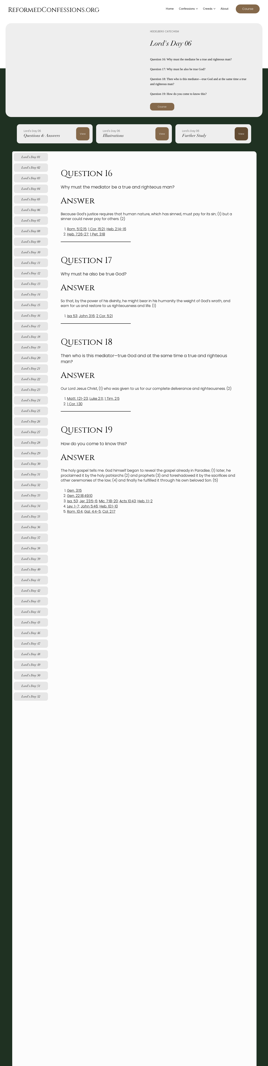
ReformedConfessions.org (53, 10)
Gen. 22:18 (75, 495)
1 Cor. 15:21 (96, 229)
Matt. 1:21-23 (77, 398)
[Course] (248, 8)
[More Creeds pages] (214, 9)
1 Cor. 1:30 (74, 404)
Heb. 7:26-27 (77, 234)
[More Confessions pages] (197, 9)
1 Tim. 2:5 (112, 398)
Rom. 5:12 (75, 229)
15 (84, 229)
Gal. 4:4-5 (92, 511)
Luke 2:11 (96, 398)
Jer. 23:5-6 (88, 501)
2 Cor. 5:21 (104, 315)
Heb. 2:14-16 (116, 229)
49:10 (88, 495)
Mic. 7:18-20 (108, 501)
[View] (82, 133)
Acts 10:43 (127, 501)
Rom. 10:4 (75, 511)
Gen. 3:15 (74, 490)
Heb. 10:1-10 (108, 506)
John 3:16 (87, 315)
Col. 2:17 (108, 511)
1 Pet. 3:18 (97, 234)
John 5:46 (89, 506)
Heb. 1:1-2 (145, 501)
